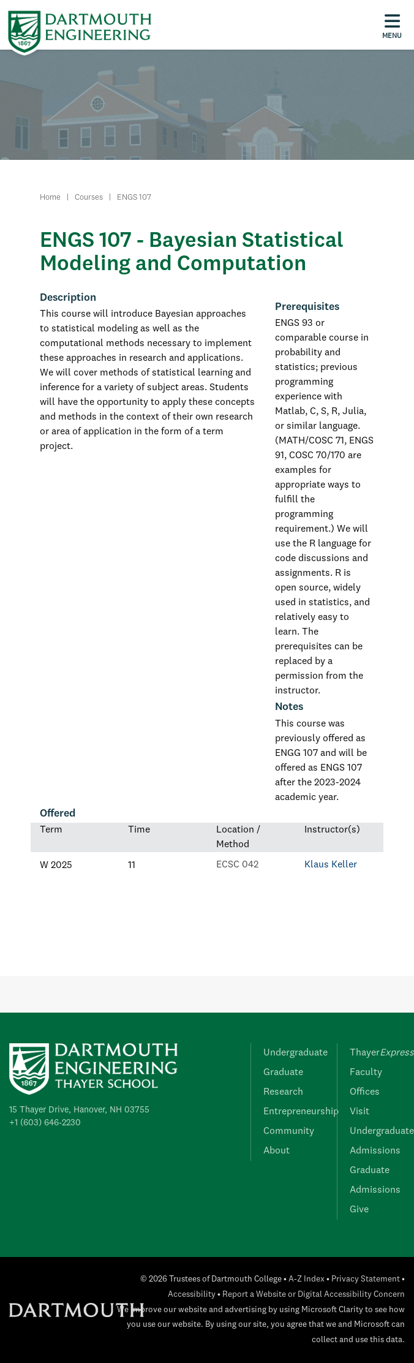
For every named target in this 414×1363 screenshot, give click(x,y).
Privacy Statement (365, 1279)
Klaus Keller (330, 865)
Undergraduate (295, 1053)
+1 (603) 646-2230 (45, 1123)
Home (50, 198)
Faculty (366, 1073)
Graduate (283, 1073)
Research (283, 1092)
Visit (359, 1112)
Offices (365, 1092)
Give (359, 1210)
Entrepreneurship (301, 1112)
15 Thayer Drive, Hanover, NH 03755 (79, 1110)
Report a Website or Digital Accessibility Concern (313, 1295)
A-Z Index (306, 1279)
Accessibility (192, 1295)
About (276, 1151)
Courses (89, 198)
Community (288, 1131)
